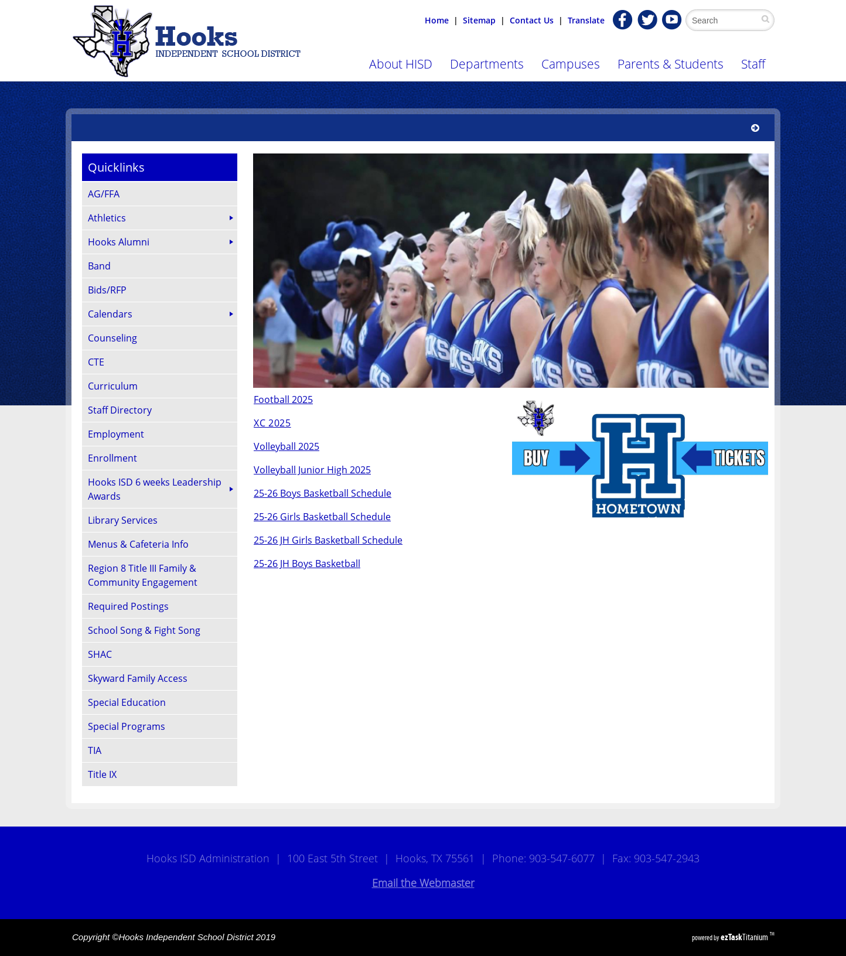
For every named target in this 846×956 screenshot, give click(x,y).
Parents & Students (671, 64)
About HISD (400, 64)
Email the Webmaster (423, 883)
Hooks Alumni (118, 241)
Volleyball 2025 (286, 446)
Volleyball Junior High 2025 (312, 469)
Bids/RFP (107, 290)
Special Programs (126, 726)
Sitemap (479, 20)
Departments (487, 64)
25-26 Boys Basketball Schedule (322, 493)
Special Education (127, 702)
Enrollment (112, 458)
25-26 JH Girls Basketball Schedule (328, 540)
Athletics (107, 217)
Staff (753, 64)
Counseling (112, 338)
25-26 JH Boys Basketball (307, 563)
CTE (96, 362)
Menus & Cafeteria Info (138, 544)
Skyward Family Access (137, 678)
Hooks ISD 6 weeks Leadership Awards (154, 489)
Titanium (745, 937)
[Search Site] (727, 20)
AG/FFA (104, 193)
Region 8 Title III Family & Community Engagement (142, 575)
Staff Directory (120, 410)
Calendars (110, 314)
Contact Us (532, 20)
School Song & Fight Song (144, 630)
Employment (116, 434)
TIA (94, 750)
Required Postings (128, 606)
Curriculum (113, 386)
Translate (586, 20)
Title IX (102, 774)
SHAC (100, 654)
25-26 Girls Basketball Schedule (322, 516)
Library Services (123, 520)
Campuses (570, 64)
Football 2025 (283, 399)
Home (437, 20)
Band (99, 266)
